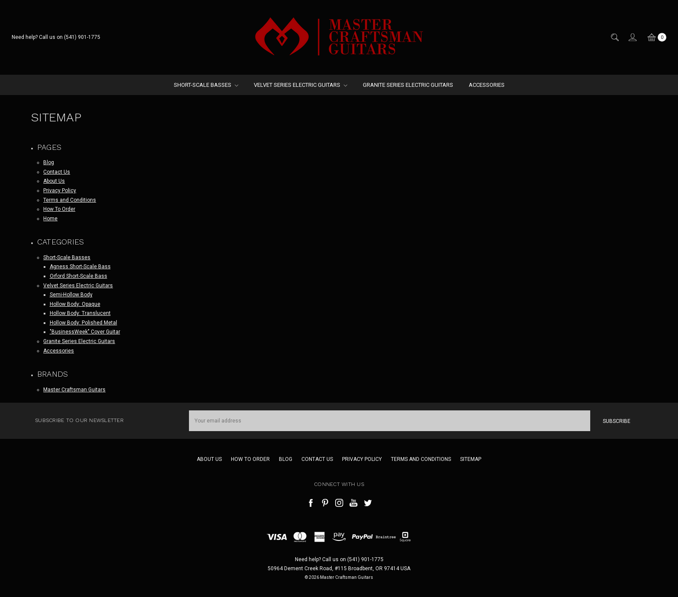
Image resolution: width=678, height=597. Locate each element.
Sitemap (470, 459)
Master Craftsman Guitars (74, 390)
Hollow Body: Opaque (75, 304)
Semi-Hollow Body (71, 295)
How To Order (59, 209)
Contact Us (56, 172)
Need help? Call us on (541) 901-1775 (56, 37)
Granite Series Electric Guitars (408, 85)
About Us (54, 181)
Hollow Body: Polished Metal (83, 323)
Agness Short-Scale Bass (80, 267)
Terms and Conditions (69, 200)
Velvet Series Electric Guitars (300, 85)
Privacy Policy (59, 190)
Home (50, 219)
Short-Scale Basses (206, 85)
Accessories (487, 85)
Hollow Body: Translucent (80, 313)
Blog (48, 162)
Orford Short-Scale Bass (78, 276)
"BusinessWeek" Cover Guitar (85, 332)
